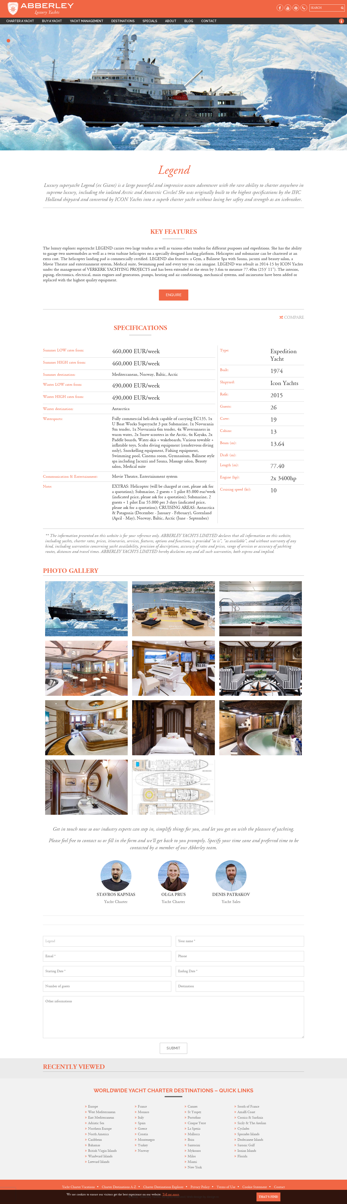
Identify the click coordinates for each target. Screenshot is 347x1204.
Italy (141, 1118)
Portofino (194, 1118)
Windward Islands (100, 1156)
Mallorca (194, 1134)
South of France (248, 1106)
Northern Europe (100, 1129)
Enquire (173, 295)
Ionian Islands (246, 1151)
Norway (143, 1151)
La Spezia (194, 1129)
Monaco (143, 1112)
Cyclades (243, 1129)
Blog (188, 21)
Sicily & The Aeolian (251, 1123)
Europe (93, 1106)
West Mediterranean (101, 1112)
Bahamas (94, 1145)
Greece (142, 1129)
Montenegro (146, 1140)
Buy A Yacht (52, 21)
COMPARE (292, 317)
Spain (141, 1123)
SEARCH (316, 8)
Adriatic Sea (96, 1123)
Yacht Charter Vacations (78, 1187)
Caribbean (95, 1140)
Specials (150, 21)
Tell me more (170, 1194)
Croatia (143, 1134)
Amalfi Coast (246, 1112)
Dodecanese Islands (250, 1140)
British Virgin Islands (102, 1151)
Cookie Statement (254, 1187)
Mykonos (194, 1151)
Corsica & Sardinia (250, 1118)
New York (195, 1167)
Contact (209, 21)
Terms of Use (226, 1187)
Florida (242, 1156)
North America (98, 1134)
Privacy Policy (200, 1187)
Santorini (194, 1145)
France (143, 1106)
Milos (192, 1156)
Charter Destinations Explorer (163, 1187)
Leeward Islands (98, 1162)
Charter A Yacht (20, 21)
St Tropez (194, 1112)
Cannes (192, 1106)
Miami (192, 1162)
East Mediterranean (101, 1118)
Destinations (123, 21)
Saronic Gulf (246, 1145)
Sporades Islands (248, 1134)
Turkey (143, 1145)
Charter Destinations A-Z (119, 1187)
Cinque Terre (197, 1123)
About (170, 21)
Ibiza (191, 1140)
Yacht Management (86, 21)
